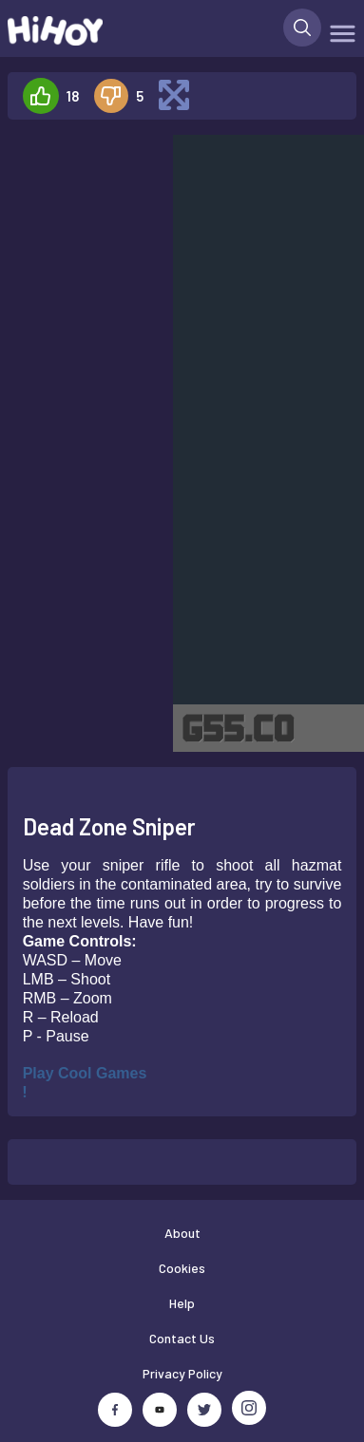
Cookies (182, 1268)
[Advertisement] (82, 194)
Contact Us (182, 1338)
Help (182, 1303)
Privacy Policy (182, 1373)
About (182, 1233)
